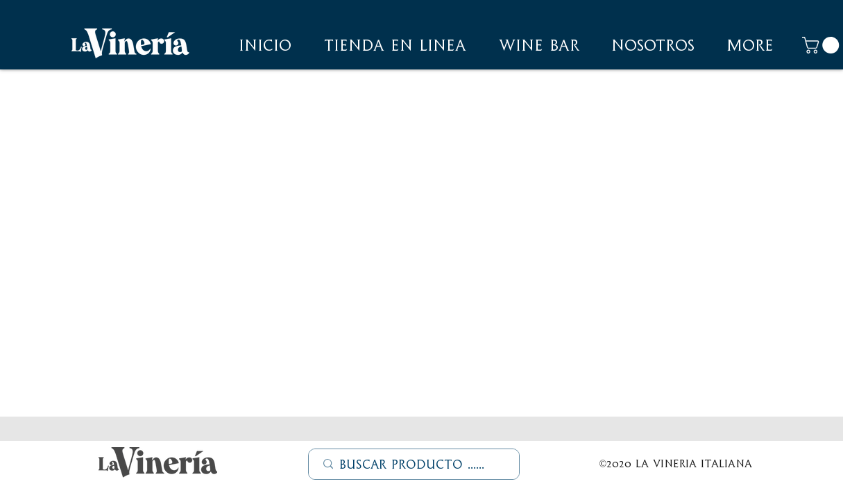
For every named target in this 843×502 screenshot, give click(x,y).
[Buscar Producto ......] (414, 464)
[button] (652, 45)
